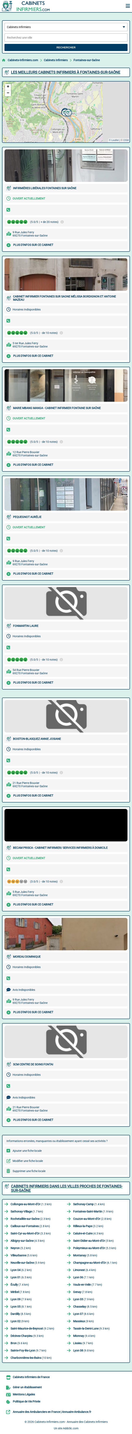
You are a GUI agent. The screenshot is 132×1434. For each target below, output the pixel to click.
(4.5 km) (28, 1240)
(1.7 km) (27, 1211)
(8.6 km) (83, 1314)
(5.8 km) (85, 1255)
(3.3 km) (31, 1233)
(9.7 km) (83, 1343)
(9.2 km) (32, 1328)
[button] (65, 112)
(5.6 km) (24, 1255)
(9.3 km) (91, 1328)
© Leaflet (114, 140)
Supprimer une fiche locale (29, 1171)
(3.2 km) (88, 1226)
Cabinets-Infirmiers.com (23, 60)
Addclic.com (70, 1428)
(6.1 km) (95, 1262)
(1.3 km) (31, 1204)
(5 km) (93, 1240)
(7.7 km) (87, 1284)
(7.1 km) (83, 1277)
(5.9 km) (28, 1262)
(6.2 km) (21, 1270)
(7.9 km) (21, 1299)
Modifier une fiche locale (28, 1161)
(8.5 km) (85, 1306)
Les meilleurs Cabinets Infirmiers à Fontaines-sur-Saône (65, 72)
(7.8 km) (20, 1292)
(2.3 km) (31, 1218)
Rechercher (66, 47)
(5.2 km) (21, 1248)
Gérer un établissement (27, 1387)
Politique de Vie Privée (26, 1401)
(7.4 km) (20, 1284)
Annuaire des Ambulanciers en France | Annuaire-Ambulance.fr (52, 1411)
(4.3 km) (88, 1233)
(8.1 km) (21, 1306)
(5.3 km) (94, 1248)
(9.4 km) (84, 1335)
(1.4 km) (89, 1204)
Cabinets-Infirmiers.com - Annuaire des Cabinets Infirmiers (71, 1421)
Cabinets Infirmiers (56, 60)
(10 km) (31, 1357)
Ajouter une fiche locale (27, 1150)
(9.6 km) (19, 1343)
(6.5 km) (21, 1277)
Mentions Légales (24, 1394)
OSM (126, 140)
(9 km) (20, 1321)
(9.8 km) (83, 1350)
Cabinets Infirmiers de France (31, 1377)
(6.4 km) (84, 1270)
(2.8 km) (92, 1218)
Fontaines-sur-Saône (87, 60)
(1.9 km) (93, 1211)
